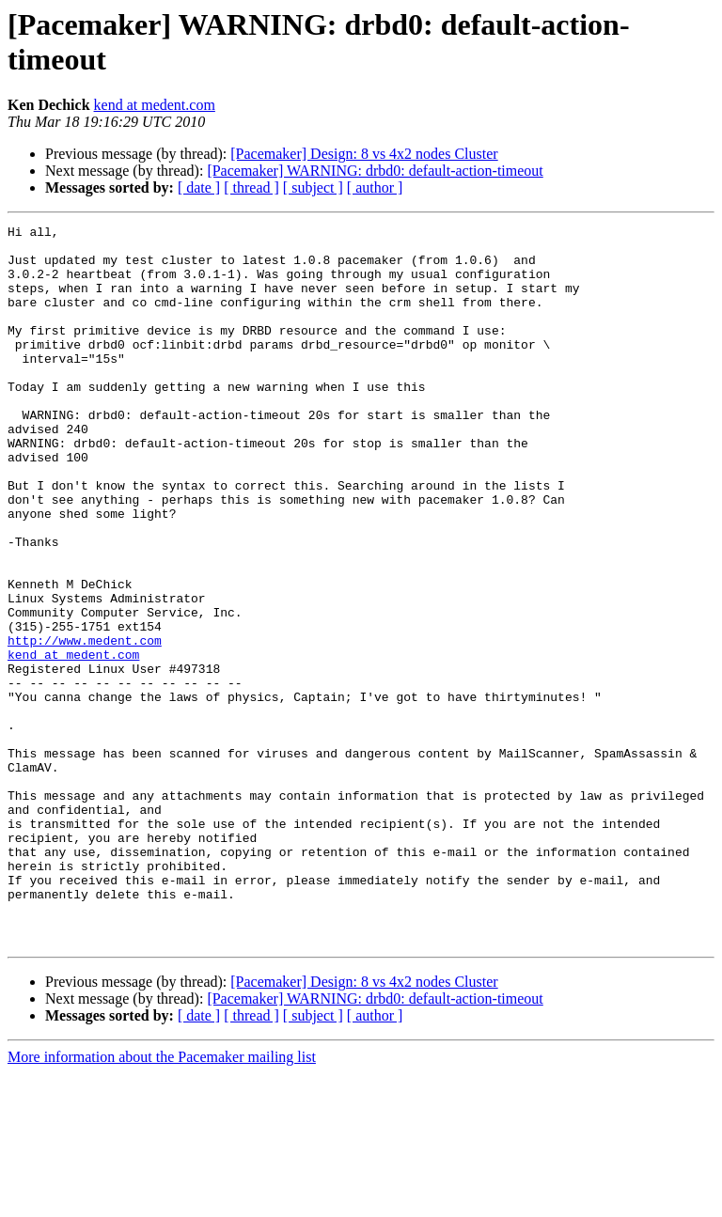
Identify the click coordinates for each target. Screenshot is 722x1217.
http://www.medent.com (85, 724)
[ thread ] (251, 187)
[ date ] (199, 187)
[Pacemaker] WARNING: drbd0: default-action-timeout (374, 171)
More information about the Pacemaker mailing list (162, 1201)
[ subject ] (313, 187)
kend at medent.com (154, 105)
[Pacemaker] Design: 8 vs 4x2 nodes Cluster (363, 154)
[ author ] (375, 187)
